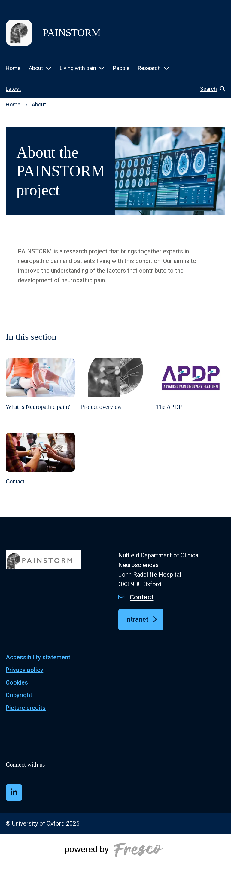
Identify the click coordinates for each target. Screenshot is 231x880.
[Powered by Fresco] (116, 857)
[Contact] (40, 467)
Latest (13, 89)
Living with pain (78, 68)
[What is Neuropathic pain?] (40, 392)
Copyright (19, 695)
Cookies (17, 682)
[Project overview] (115, 392)
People (121, 68)
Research (149, 68)
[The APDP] (190, 392)
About (36, 68)
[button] (209, 89)
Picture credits (26, 707)
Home (13, 68)
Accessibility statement (38, 657)
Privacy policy (24, 669)
